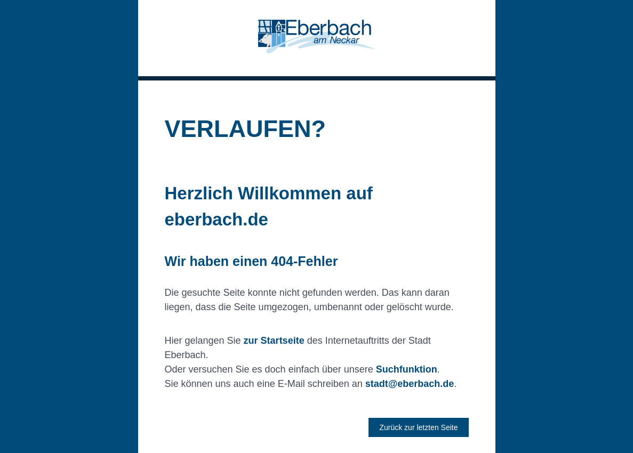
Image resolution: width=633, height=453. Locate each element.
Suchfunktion (406, 369)
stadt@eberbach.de (409, 383)
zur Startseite (274, 340)
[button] (316, 38)
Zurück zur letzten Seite (418, 427)
